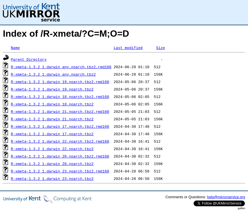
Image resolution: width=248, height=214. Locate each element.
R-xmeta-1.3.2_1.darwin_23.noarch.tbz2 (52, 178)
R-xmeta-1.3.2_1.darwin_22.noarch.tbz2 (52, 148)
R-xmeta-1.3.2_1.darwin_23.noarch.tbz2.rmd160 (60, 171)
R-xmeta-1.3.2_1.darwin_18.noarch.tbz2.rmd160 (60, 96)
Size (160, 47)
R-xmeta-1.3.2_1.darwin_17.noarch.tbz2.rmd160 (60, 126)
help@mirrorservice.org (226, 197)
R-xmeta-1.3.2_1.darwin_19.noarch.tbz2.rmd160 (60, 81)
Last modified (128, 47)
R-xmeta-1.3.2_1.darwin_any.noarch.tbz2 (53, 74)
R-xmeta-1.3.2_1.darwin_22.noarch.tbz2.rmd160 (60, 141)
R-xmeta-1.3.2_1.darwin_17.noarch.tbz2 (52, 133)
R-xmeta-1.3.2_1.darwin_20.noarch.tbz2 (52, 163)
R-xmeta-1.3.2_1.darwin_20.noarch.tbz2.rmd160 (60, 156)
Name (15, 47)
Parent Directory (29, 59)
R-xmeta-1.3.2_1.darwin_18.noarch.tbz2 (52, 104)
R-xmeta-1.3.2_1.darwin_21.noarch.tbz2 (52, 118)
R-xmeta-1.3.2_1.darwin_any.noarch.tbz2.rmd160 (61, 66)
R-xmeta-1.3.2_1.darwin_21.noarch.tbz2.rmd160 (60, 111)
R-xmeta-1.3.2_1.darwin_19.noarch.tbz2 (52, 89)
